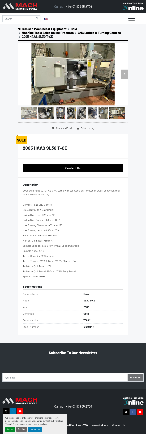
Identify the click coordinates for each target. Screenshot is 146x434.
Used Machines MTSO (76, 425)
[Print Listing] (85, 128)
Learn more (35, 429)
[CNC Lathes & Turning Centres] (99, 33)
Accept (10, 429)
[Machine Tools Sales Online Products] (48, 33)
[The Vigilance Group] (19, 400)
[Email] (73, 377)
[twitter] (6, 411)
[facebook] (133, 412)
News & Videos (100, 425)
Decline (21, 429)
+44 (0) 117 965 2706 (78, 6)
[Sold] (74, 29)
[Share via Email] (62, 128)
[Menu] (131, 19)
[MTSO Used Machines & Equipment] (42, 29)
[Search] (21, 18)
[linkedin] (13, 411)
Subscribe (135, 377)
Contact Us (73, 168)
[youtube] (20, 411)
